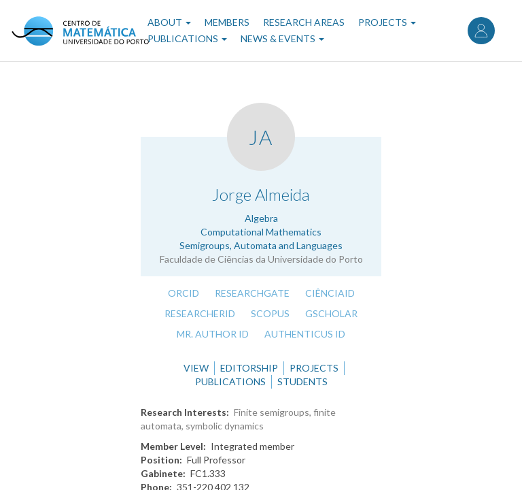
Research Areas (304, 22)
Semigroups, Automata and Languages (261, 245)
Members (227, 22)
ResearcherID (199, 313)
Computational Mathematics (261, 232)
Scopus (270, 313)
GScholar (331, 313)
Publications (187, 38)
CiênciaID (330, 293)
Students (302, 381)
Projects (387, 22)
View (196, 368)
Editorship (249, 368)
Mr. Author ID (213, 334)
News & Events (282, 38)
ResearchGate (252, 293)
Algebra (261, 218)
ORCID (183, 293)
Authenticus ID (304, 334)
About (169, 22)
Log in (481, 30)
